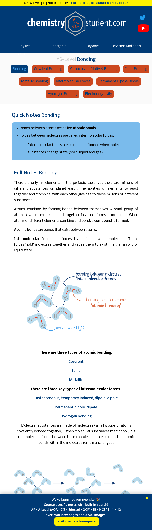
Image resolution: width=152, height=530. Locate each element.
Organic (92, 46)
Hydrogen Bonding (62, 94)
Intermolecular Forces (73, 81)
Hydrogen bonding (76, 416)
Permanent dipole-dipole (76, 407)
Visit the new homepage (77, 521)
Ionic (76, 371)
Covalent (76, 362)
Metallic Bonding (34, 81)
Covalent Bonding (48, 69)
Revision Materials (126, 46)
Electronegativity (98, 94)
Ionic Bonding (136, 69)
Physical (24, 46)
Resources (25, 54)
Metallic (76, 380)
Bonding (19, 69)
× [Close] (147, 498)
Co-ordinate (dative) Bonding (93, 69)
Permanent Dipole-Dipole (118, 81)
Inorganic (58, 46)
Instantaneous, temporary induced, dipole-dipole (76, 398)
